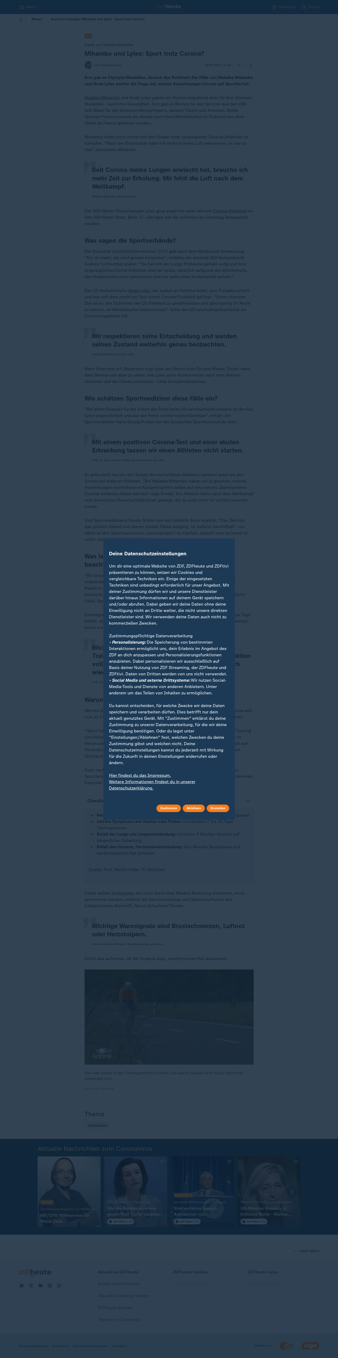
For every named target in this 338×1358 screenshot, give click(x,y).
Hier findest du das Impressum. (140, 775)
